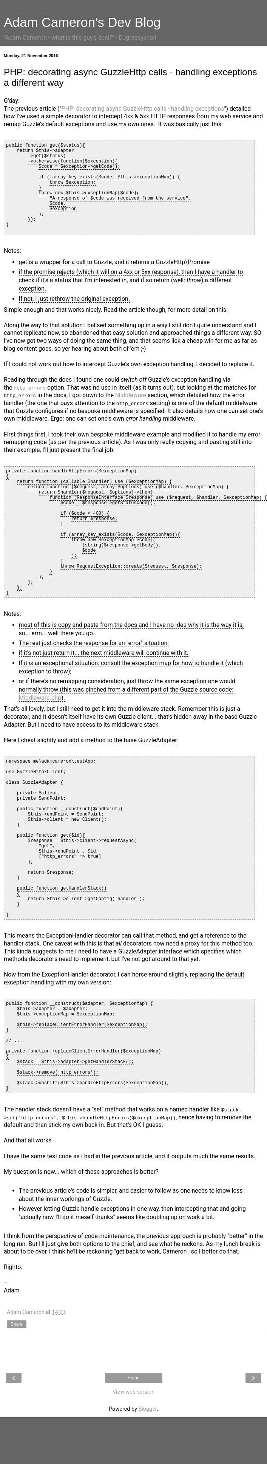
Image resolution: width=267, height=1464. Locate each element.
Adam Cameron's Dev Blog (82, 22)
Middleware (130, 395)
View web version (133, 1392)
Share (17, 1323)
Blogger (147, 1409)
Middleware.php (40, 697)
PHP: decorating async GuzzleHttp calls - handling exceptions (143, 108)
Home (133, 1377)
